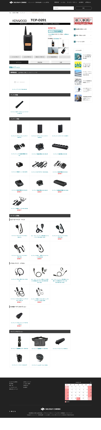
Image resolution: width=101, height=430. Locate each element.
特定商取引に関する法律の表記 (35, 425)
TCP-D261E (57, 38)
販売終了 (60, 175)
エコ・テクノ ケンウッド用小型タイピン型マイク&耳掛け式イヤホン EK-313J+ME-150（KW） (60, 288)
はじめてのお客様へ (13, 394)
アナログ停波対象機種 (56, 31)
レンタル (63, 2)
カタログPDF (27, 57)
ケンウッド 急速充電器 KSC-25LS (60, 173)
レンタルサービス (13, 399)
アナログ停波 (51, 34)
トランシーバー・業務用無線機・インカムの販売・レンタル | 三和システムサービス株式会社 (49, 427)
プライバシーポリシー (49, 425)
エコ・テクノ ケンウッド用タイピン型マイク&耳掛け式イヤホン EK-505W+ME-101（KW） (39, 288)
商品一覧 (11, 397)
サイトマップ (69, 425)
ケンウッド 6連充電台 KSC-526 (60, 155)
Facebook (11, 423)
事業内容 (56, 2)
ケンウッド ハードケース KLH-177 (19, 375)
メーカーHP (15, 57)
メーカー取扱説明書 (52, 57)
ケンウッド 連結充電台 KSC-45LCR (40, 192)
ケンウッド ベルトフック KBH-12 (60, 357)
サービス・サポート (72, 2)
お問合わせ (88, 2)
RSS (15, 423)
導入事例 (11, 395)
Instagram (13, 423)
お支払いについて (27, 394)
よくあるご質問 (26, 395)
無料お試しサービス (13, 401)
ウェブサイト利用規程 (60, 425)
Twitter (9, 423)
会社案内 (81, 2)
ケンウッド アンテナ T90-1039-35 (19, 89)
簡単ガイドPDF (40, 57)
